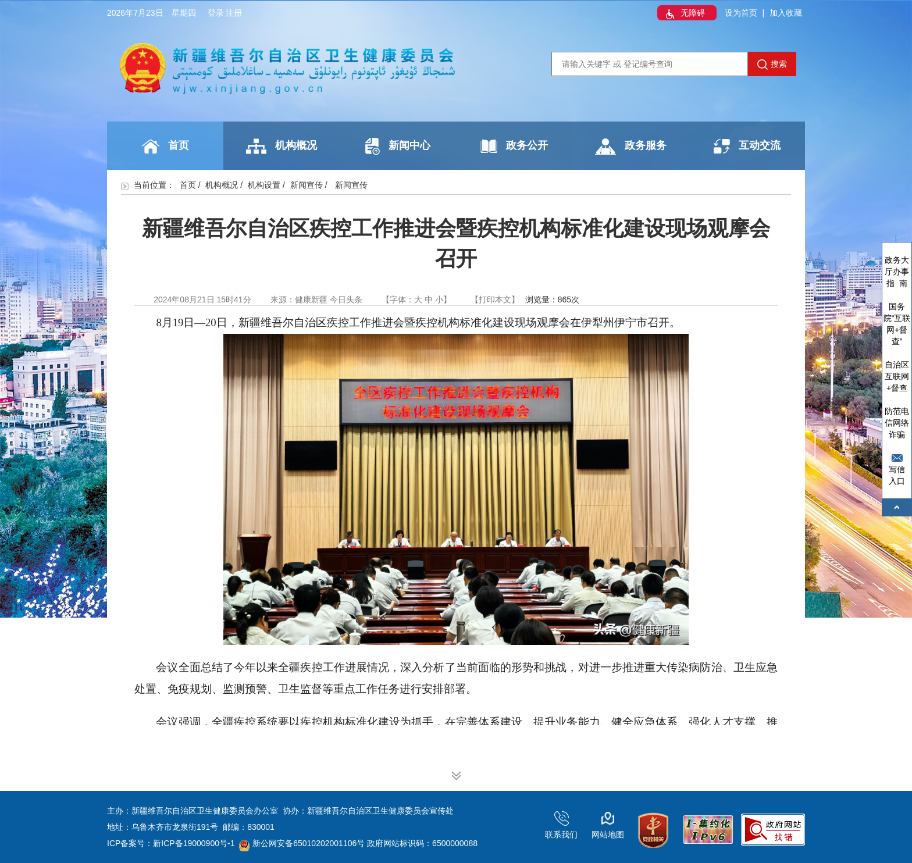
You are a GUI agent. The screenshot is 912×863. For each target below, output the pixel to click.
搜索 (772, 64)
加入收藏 (786, 12)
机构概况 (281, 146)
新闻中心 (397, 146)
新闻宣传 (306, 185)
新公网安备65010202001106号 (302, 843)
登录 (216, 12)
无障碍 (684, 14)
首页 (165, 147)
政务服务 (631, 146)
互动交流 (747, 146)
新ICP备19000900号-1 (193, 843)
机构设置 (264, 185)
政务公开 (514, 146)
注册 (234, 12)
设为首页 (741, 12)
